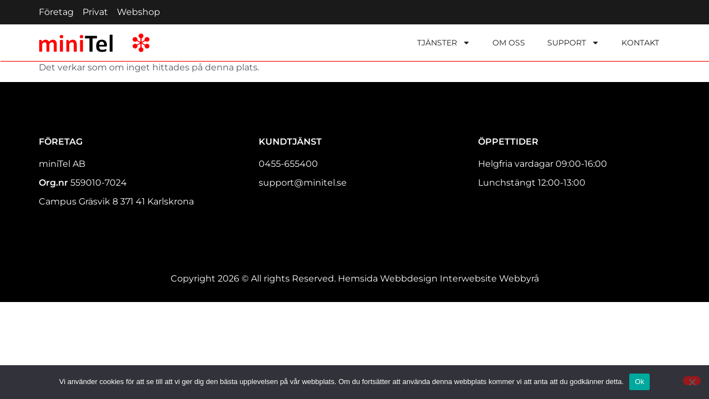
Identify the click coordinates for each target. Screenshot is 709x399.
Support (573, 42)
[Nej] (692, 380)
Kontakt (640, 43)
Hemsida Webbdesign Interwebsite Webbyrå (438, 278)
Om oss (508, 43)
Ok (639, 381)
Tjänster (443, 42)
